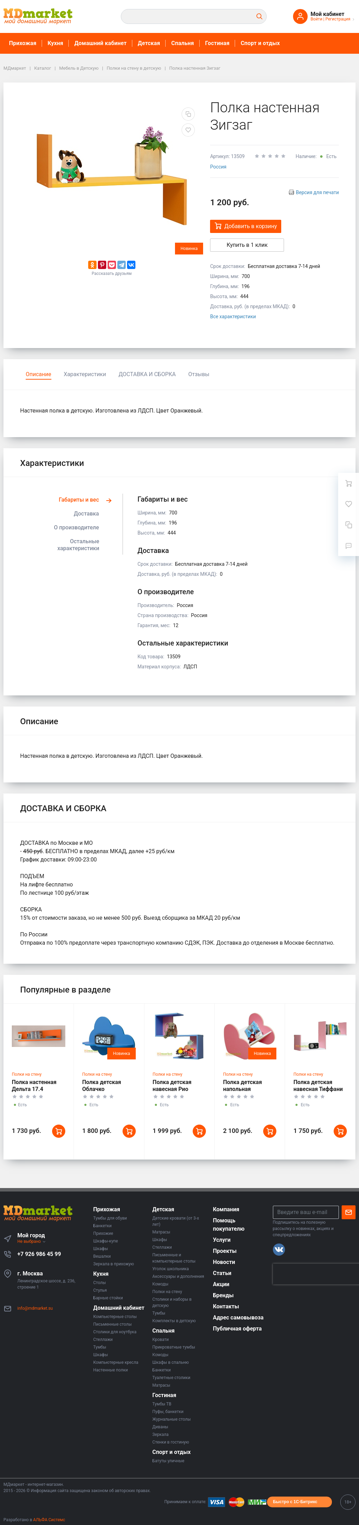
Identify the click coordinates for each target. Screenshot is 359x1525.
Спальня (182, 43)
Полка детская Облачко (101, 1085)
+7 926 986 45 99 (39, 1254)
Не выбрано (31, 1241)
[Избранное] (348, 504)
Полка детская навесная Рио (172, 1085)
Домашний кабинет (100, 43)
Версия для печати (317, 192)
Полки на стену (27, 1074)
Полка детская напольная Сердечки (242, 1089)
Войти (316, 19)
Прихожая (22, 43)
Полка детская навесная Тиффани (318, 1085)
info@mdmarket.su (35, 1308)
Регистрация (337, 19)
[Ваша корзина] (348, 483)
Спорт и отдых (260, 43)
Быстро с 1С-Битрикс (295, 1501)
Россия (218, 167)
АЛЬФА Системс (48, 1519)
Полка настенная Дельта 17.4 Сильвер (34, 1089)
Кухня (55, 43)
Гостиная (217, 43)
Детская (149, 43)
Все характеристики (233, 316)
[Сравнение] (348, 524)
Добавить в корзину (246, 225)
